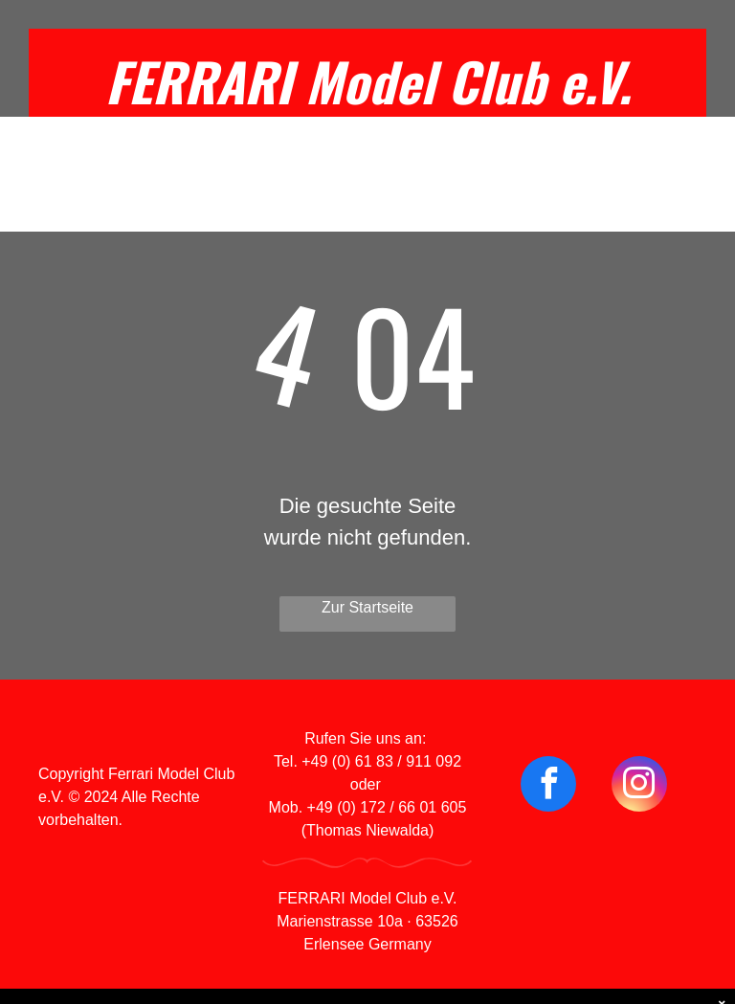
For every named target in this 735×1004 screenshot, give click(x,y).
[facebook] (548, 786)
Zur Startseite (367, 607)
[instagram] (639, 786)
